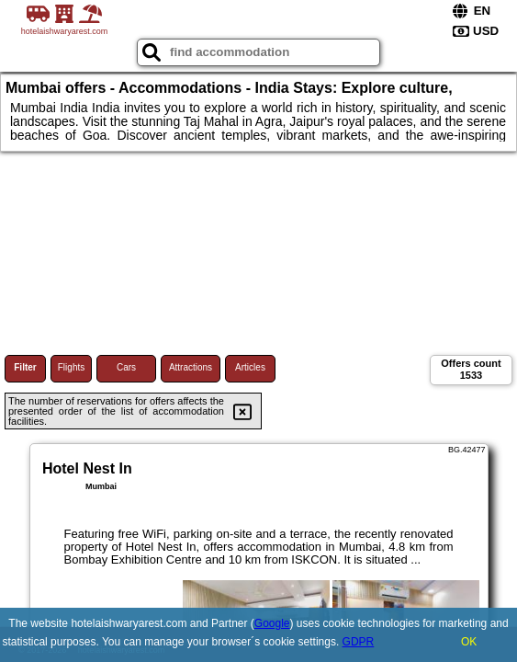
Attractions (190, 367)
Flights (71, 367)
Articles (250, 367)
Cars (126, 367)
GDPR (359, 641)
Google (272, 623)
